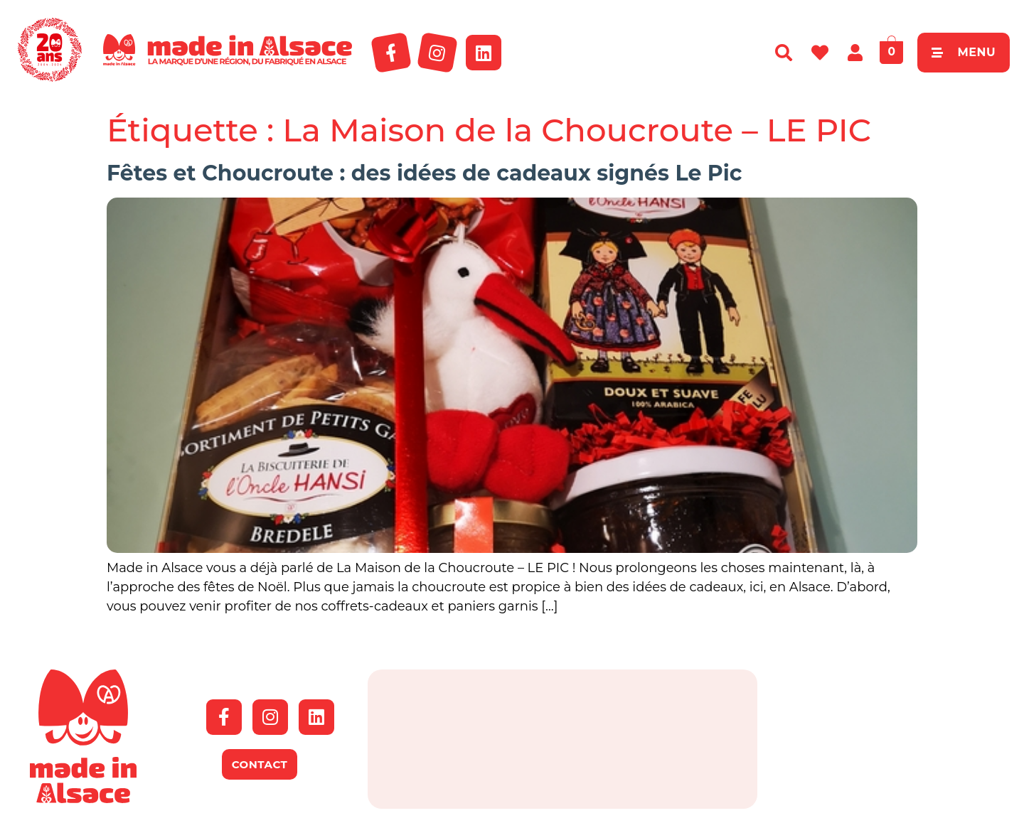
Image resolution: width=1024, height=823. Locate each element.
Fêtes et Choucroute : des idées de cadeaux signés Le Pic (424, 173)
